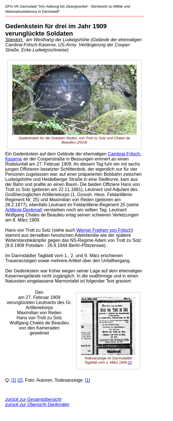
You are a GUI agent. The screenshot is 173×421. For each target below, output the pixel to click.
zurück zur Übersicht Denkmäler (37, 404)
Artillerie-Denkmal (23, 209)
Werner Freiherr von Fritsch (104, 230)
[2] (20, 380)
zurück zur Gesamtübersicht (33, 399)
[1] (130, 362)
